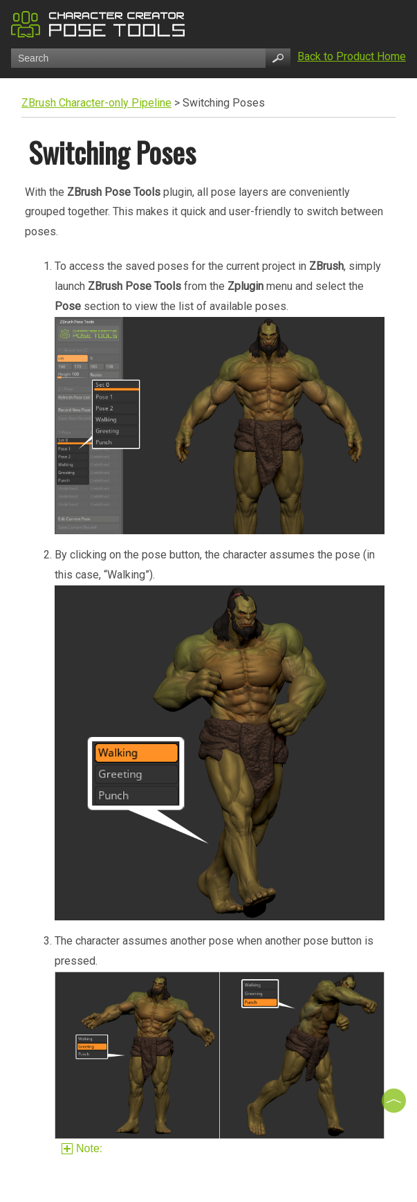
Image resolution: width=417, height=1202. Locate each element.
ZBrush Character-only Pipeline (96, 102)
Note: (83, 1148)
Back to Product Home (351, 56)
